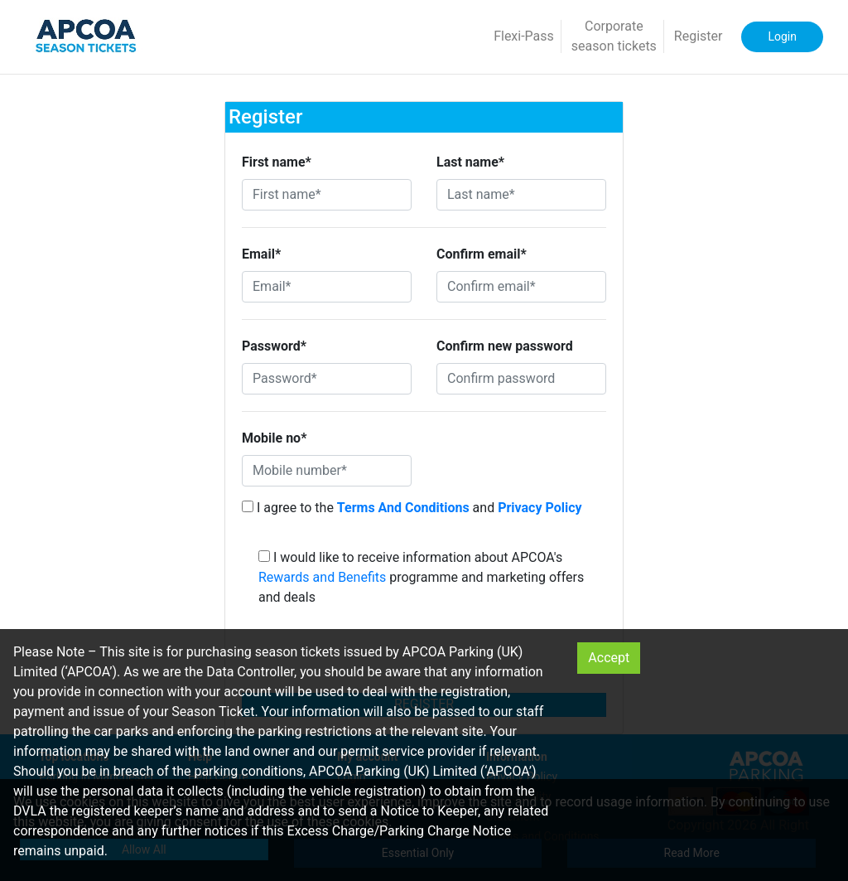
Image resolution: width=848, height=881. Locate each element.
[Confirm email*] (521, 287)
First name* (276, 162)
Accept (608, 658)
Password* (274, 346)
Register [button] (698, 36)
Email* (261, 254)
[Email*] (327, 287)
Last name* (470, 162)
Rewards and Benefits (322, 577)
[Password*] (327, 379)
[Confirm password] (521, 379)
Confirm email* (481, 254)
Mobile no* (274, 438)
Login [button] (782, 36)
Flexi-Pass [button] (524, 36)
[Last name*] (521, 195)
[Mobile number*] (327, 470)
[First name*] (327, 195)
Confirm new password (504, 346)
